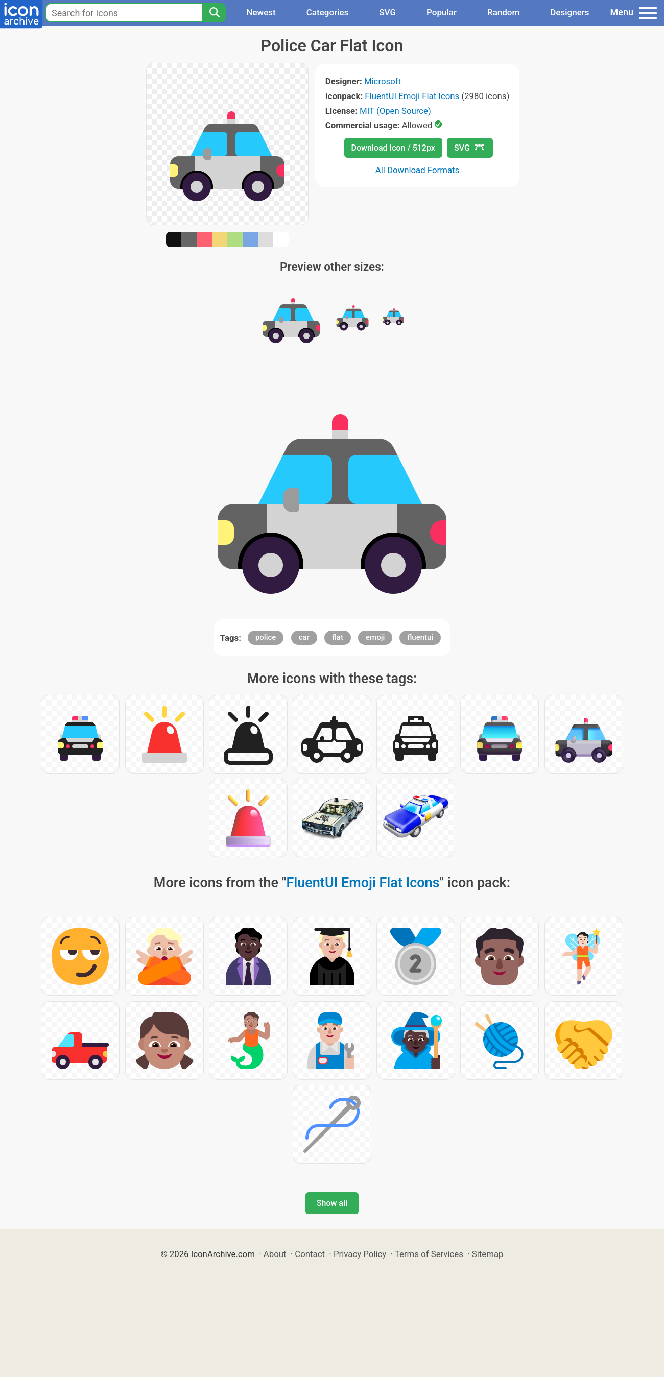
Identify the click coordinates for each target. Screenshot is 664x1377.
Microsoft (382, 81)
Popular (441, 12)
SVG (387, 12)
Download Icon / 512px (393, 148)
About (275, 1254)
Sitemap (488, 1254)
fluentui (420, 637)
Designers (569, 12)
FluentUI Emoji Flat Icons (412, 96)
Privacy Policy (360, 1254)
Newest (260, 12)
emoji (375, 637)
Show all (332, 1203)
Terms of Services (429, 1254)
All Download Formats (417, 170)
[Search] (214, 12)
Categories (327, 12)
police (265, 637)
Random (503, 12)
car (304, 637)
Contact (310, 1254)
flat (337, 637)
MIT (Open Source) (395, 111)
